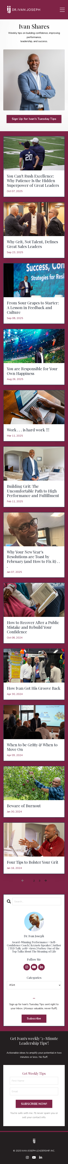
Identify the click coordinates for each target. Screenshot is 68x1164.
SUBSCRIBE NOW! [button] (34, 1104)
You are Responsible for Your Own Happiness (32, 371)
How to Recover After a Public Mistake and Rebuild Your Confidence (33, 627)
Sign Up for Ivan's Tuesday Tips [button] (34, 119)
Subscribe (34, 1018)
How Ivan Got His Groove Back (33, 688)
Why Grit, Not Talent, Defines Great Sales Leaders (32, 244)
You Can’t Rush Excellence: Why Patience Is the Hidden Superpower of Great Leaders (33, 181)
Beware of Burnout (24, 805)
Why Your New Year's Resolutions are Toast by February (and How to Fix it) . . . (33, 559)
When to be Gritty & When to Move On (32, 747)
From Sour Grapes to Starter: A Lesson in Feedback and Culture (33, 307)
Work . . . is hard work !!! (28, 429)
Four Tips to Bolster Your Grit (32, 862)
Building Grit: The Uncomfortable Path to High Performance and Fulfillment (33, 491)
